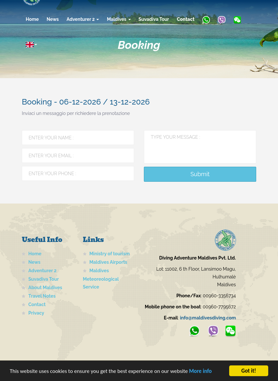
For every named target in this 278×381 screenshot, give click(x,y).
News (53, 19)
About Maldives (45, 287)
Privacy (36, 313)
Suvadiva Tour (154, 19)
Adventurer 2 (82, 19)
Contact (185, 19)
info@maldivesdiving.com (208, 317)
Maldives (119, 19)
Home (32, 19)
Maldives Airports (108, 262)
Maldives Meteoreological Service (101, 278)
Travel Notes (42, 296)
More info (200, 372)
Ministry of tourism (110, 253)
